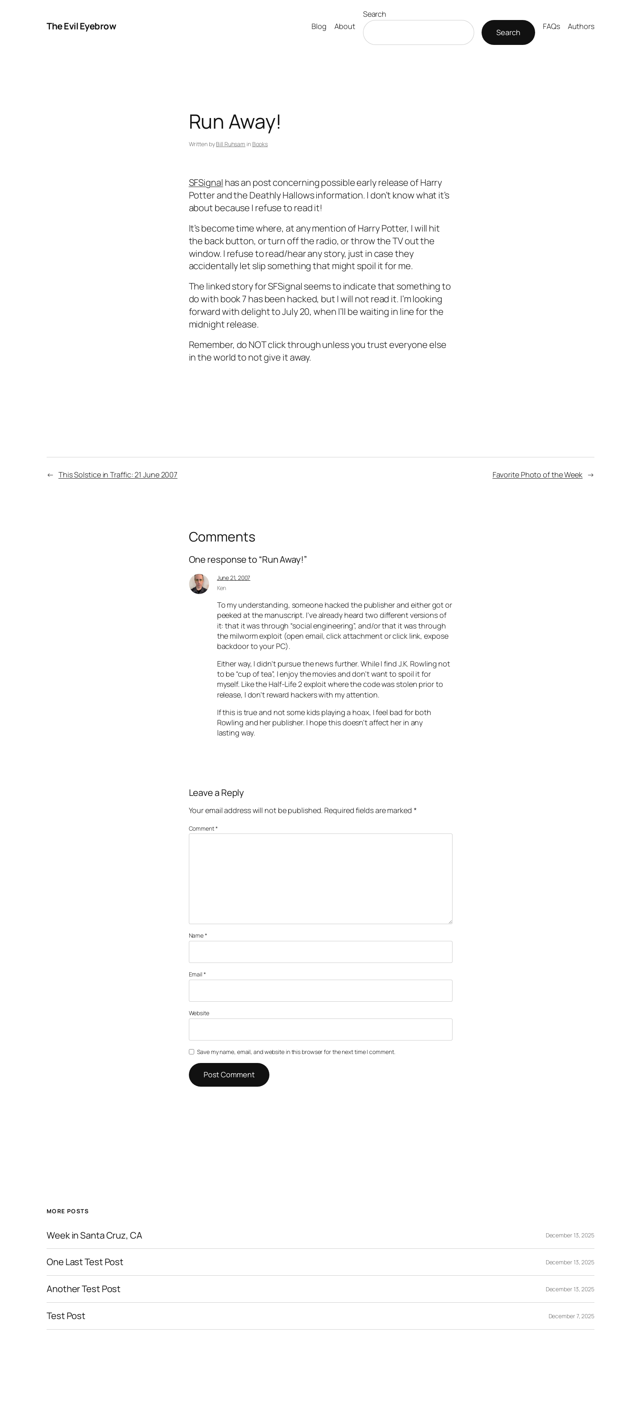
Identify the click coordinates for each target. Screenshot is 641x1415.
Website (199, 1013)
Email (197, 974)
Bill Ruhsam (230, 144)
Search (374, 14)
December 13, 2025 (570, 1235)
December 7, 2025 (571, 1316)
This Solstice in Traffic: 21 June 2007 (117, 474)
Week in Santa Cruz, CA (94, 1235)
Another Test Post (84, 1289)
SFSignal (206, 182)
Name (198, 935)
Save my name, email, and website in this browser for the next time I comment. (296, 1052)
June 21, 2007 (234, 578)
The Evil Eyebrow (81, 26)
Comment (203, 828)
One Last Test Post (85, 1262)
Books (260, 144)
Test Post (66, 1316)
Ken (221, 588)
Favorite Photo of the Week (538, 474)
